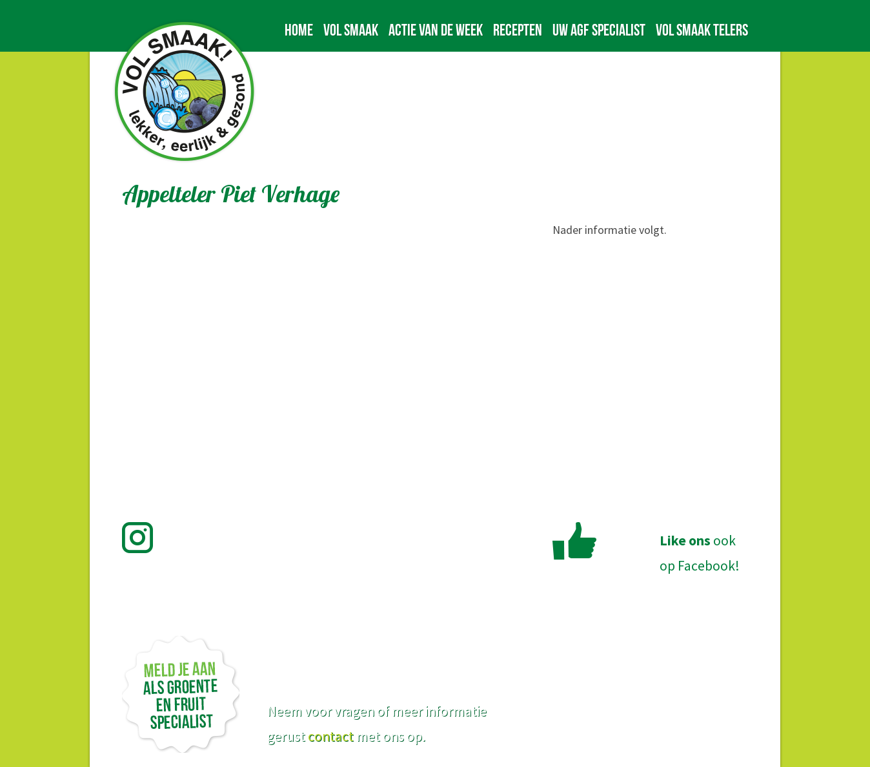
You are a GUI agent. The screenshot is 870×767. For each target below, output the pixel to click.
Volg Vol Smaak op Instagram (145, 537)
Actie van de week (436, 30)
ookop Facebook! (700, 553)
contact (331, 736)
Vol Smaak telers (702, 30)
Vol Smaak (350, 30)
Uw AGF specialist (598, 30)
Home (299, 30)
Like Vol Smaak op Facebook (574, 541)
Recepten (517, 30)
